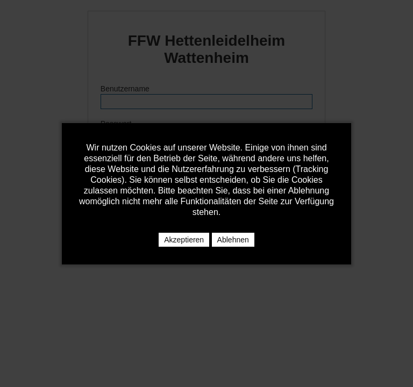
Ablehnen (233, 239)
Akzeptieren (184, 239)
